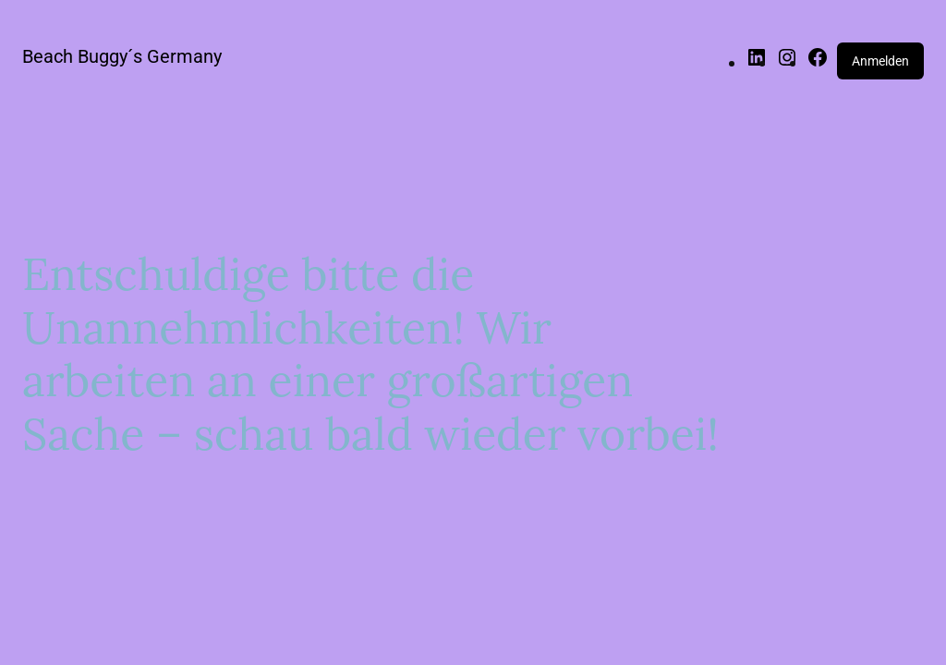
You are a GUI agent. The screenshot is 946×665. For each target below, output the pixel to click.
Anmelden (880, 61)
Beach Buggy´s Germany (122, 56)
